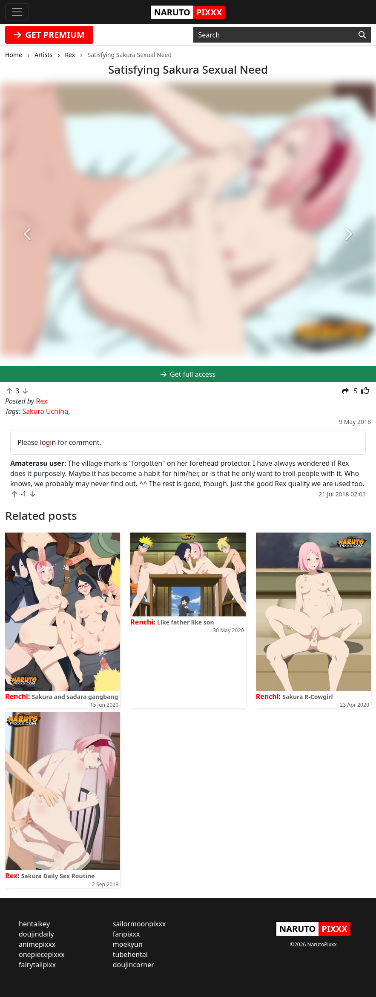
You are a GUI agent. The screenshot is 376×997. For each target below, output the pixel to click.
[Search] (362, 35)
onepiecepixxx (42, 954)
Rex (11, 875)
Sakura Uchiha (45, 411)
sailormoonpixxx (139, 923)
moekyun (128, 944)
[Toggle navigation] (17, 11)
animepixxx (37, 944)
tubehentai (130, 954)
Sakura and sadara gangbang (75, 697)
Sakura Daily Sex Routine (58, 876)
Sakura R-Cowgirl (307, 697)
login (48, 442)
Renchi (16, 696)
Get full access (188, 374)
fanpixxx (126, 934)
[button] (28, 234)
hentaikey (34, 923)
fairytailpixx (37, 964)
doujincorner (133, 964)
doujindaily (36, 934)
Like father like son (185, 622)
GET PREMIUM (49, 34)
